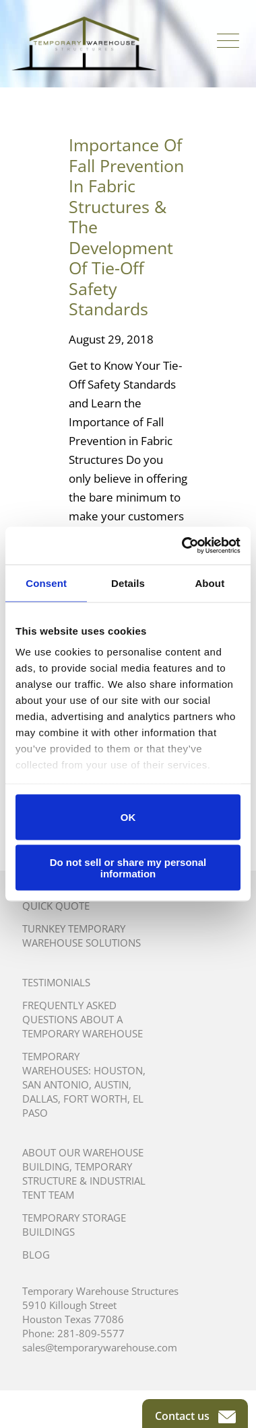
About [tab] (209, 582)
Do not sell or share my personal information (128, 868)
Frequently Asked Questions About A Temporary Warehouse (82, 1019)
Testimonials (56, 982)
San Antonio (55, 1084)
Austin (111, 1084)
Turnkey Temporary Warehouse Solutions (81, 935)
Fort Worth (95, 1098)
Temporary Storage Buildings (74, 1224)
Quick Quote (56, 905)
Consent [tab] (46, 582)
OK (128, 817)
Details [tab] (128, 582)
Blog (36, 1254)
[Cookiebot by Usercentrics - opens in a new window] (183, 546)
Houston (118, 1070)
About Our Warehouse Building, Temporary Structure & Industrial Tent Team (84, 1173)
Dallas (40, 1098)
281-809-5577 (91, 1333)
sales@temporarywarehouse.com (99, 1347)
